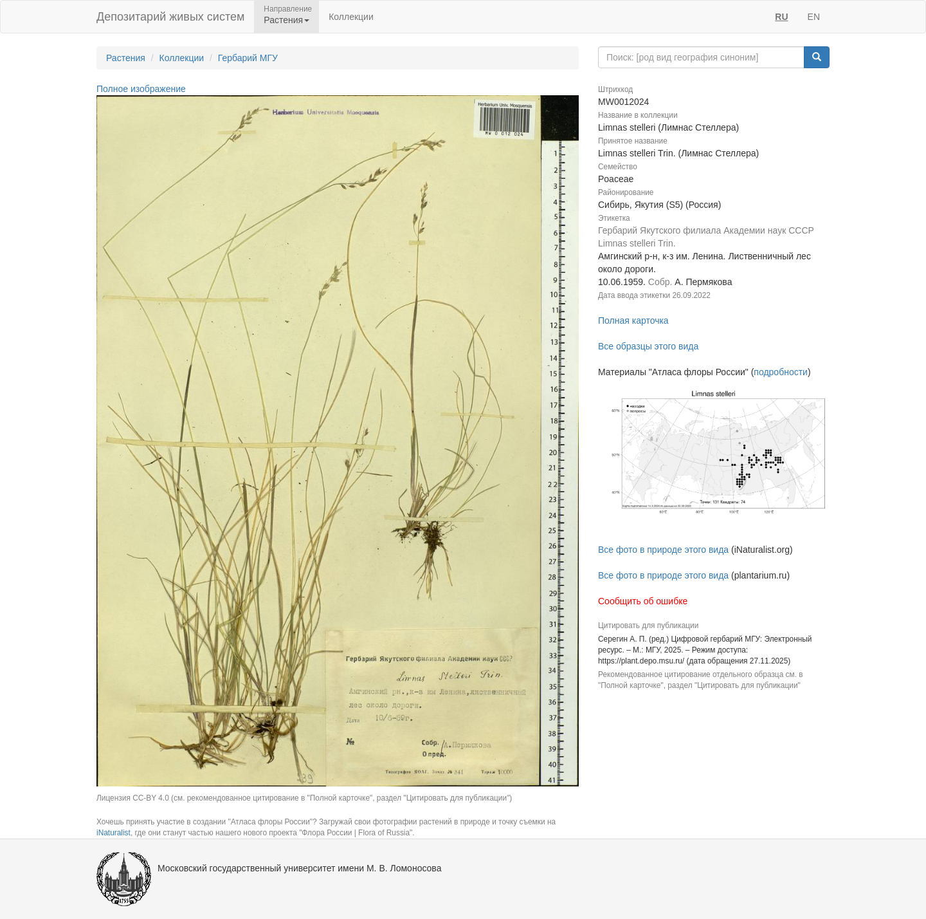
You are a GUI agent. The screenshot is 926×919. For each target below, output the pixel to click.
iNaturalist (113, 832)
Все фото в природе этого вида (663, 549)
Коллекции (351, 17)
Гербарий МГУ (248, 58)
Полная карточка (633, 320)
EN (814, 17)
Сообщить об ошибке (642, 601)
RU (781, 17)
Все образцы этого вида (648, 346)
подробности (781, 372)
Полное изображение (141, 89)
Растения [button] (286, 20)
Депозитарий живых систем (170, 16)
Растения (125, 58)
